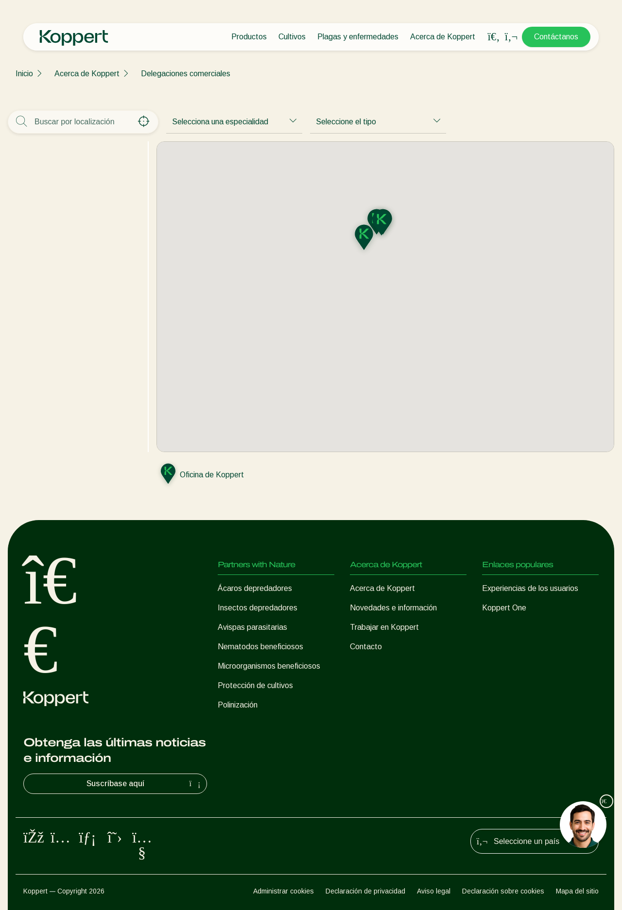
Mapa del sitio (577, 891)
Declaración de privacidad (365, 891)
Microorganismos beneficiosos (269, 666)
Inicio (24, 73)
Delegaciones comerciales (185, 73)
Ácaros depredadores (255, 588)
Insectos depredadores (257, 608)
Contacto (366, 646)
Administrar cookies (283, 891)
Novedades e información (393, 608)
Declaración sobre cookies (503, 891)
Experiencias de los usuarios (530, 588)
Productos (249, 37)
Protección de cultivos (255, 685)
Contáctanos (556, 37)
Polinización (238, 705)
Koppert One (504, 608)
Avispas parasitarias (252, 627)
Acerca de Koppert (442, 37)
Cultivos (292, 37)
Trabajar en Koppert (384, 627)
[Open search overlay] (494, 37)
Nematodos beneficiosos (260, 646)
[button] (381, 223)
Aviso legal (433, 891)
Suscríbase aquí (144, 784)
